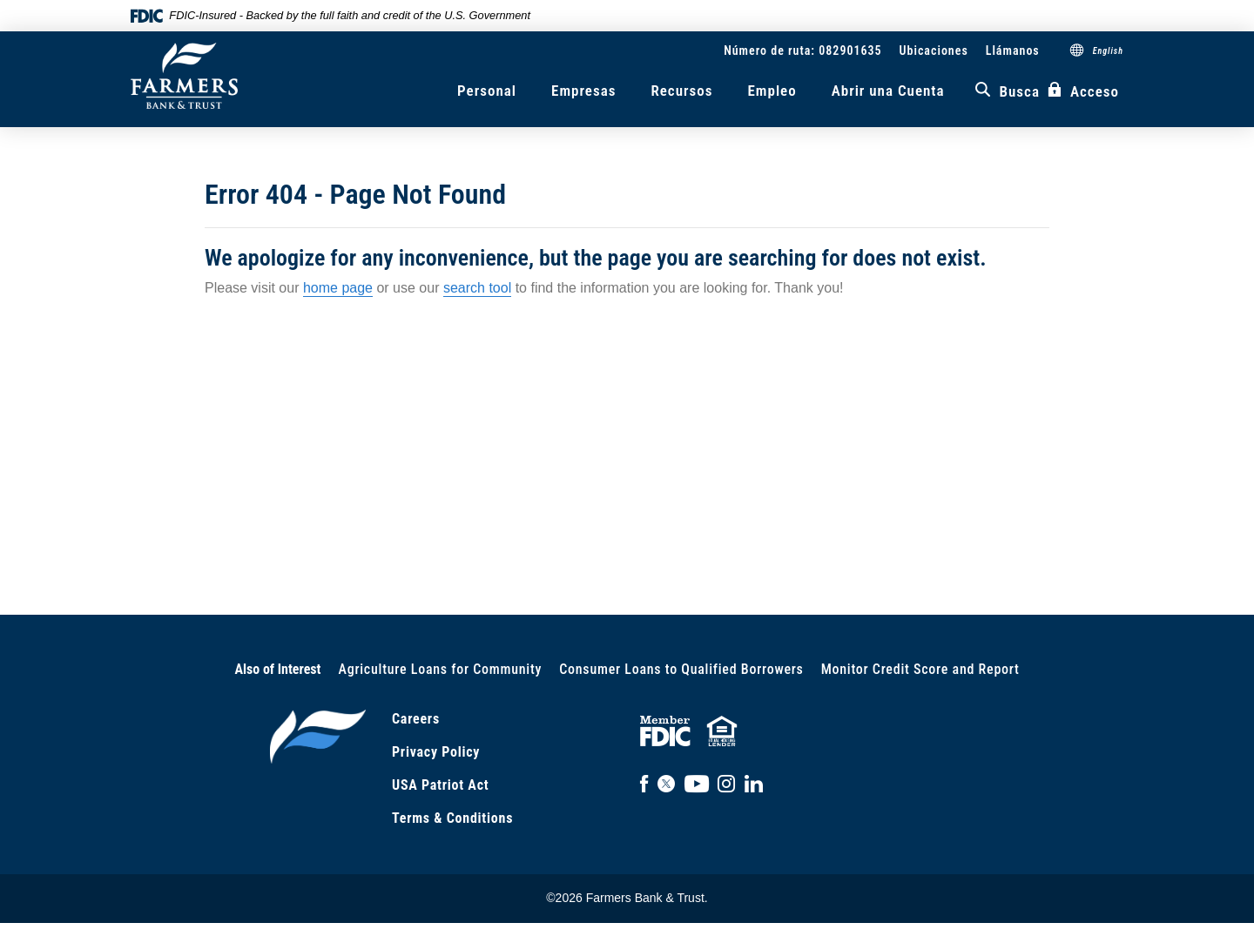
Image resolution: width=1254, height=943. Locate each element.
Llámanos (1013, 50)
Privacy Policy (436, 752)
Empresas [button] (583, 90)
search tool (477, 287)
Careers (416, 719)
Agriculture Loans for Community (441, 669)
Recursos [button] (681, 90)
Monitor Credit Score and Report (920, 669)
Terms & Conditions (452, 818)
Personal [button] (486, 90)
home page (338, 287)
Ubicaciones (934, 50)
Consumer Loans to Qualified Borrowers (681, 669)
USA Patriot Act (440, 785)
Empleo (771, 90)
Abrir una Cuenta (888, 90)
